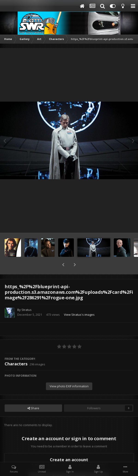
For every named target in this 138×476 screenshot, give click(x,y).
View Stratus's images (79, 302)
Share (33, 396)
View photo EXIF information (69, 374)
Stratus (26, 298)
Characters (16, 352)
